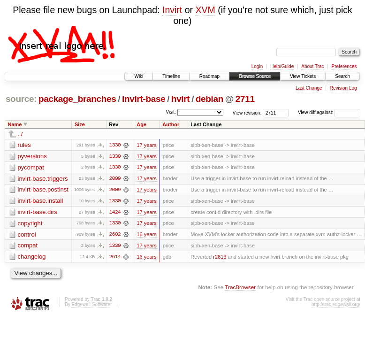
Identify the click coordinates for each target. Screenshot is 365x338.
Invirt (172, 10)
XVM (205, 10)
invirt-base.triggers (43, 178)
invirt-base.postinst (43, 189)
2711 (245, 99)
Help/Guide (282, 66)
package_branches (77, 99)
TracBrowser (240, 288)
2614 (115, 257)
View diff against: (329, 112)
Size (80, 124)
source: (21, 99)
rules (24, 144)
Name (15, 124)
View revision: (247, 112)
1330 (115, 145)
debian (209, 99)
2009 (115, 179)
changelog (32, 257)
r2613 (219, 258)
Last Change (309, 88)
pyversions (32, 156)
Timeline (171, 76)
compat (28, 246)
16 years (146, 235)
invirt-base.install (40, 201)
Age (141, 124)
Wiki (138, 76)
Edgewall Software (90, 305)
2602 (115, 235)
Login (257, 66)
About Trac (312, 66)
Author (170, 124)
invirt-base (143, 99)
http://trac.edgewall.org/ (336, 305)
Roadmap (209, 76)
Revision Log (343, 88)
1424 (115, 212)
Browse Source (255, 76)
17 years (146, 145)
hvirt (180, 99)
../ (20, 134)
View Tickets (303, 76)
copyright (30, 223)
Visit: (171, 112)
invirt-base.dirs (38, 212)
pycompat (31, 167)
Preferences (344, 66)
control (27, 234)
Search (342, 76)
